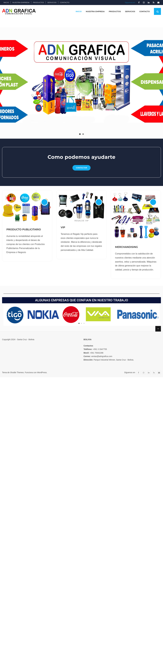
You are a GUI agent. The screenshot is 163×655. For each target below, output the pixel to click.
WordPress (42, 372)
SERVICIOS (52, 2)
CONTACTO (64, 2)
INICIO (6, 2)
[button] (81, 323)
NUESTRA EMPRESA (21, 2)
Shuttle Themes (17, 372)
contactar (81, 168)
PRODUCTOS (38, 2)
